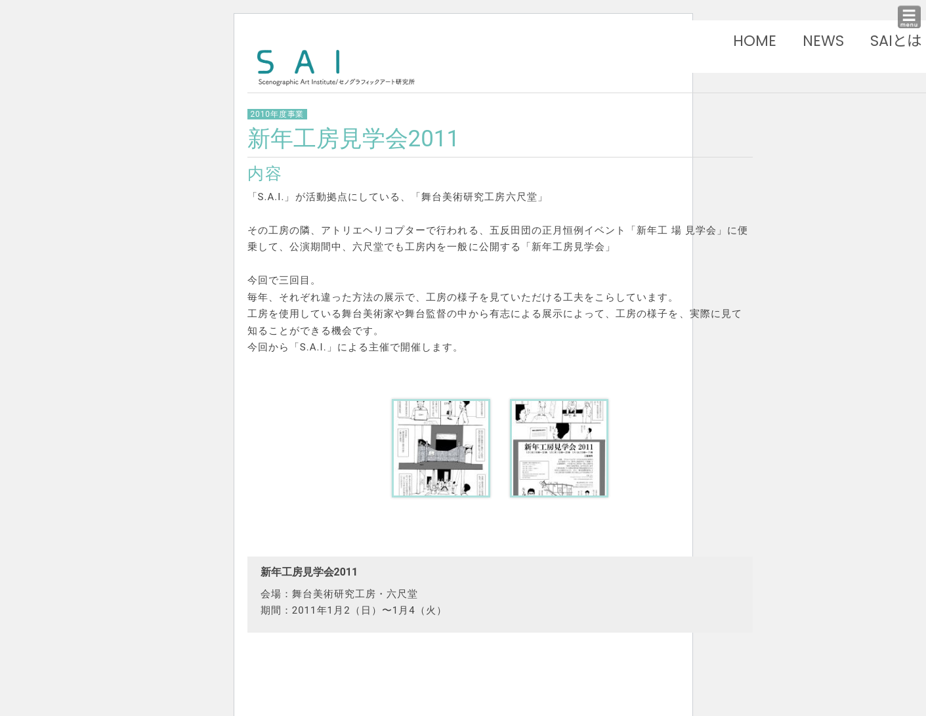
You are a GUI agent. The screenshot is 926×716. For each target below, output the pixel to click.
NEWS (823, 40)
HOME (754, 40)
